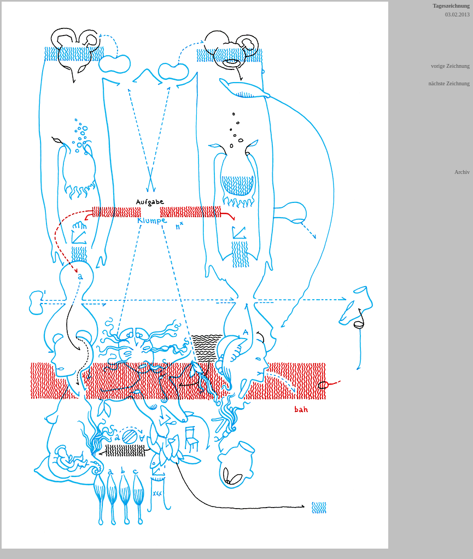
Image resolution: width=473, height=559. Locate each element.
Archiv (462, 172)
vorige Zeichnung (450, 66)
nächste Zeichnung (449, 83)
